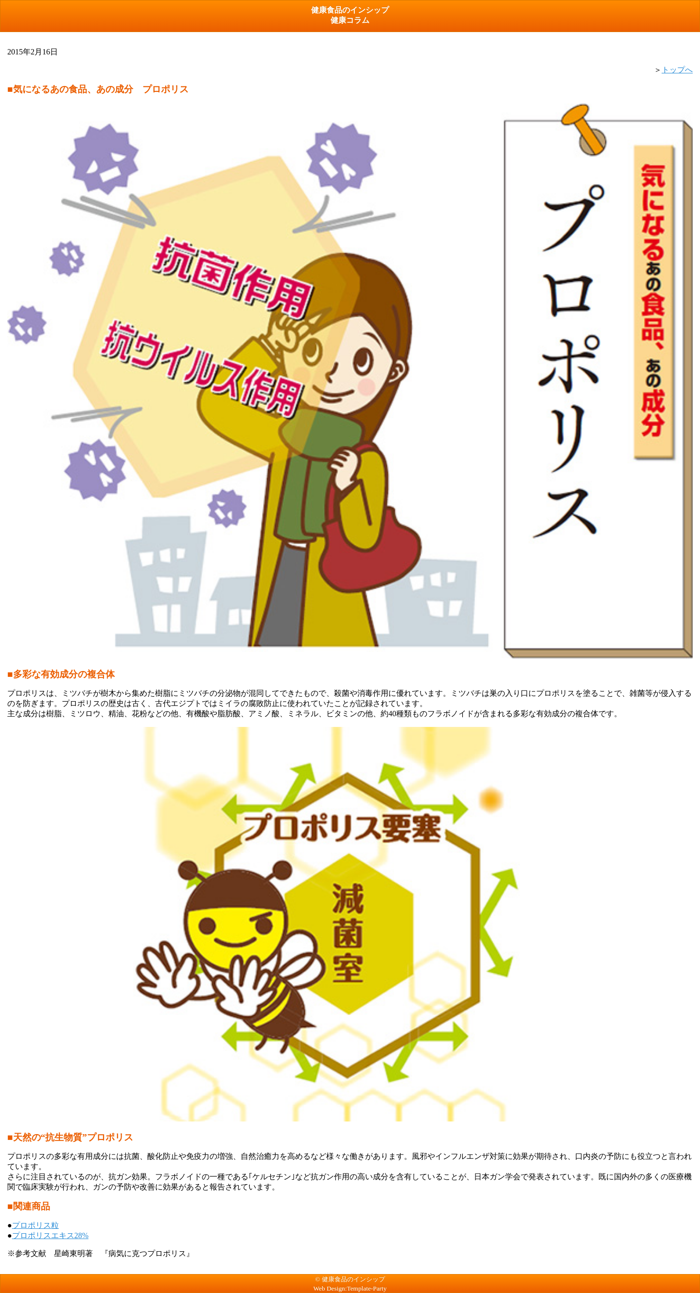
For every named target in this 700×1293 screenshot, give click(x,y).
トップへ (677, 70)
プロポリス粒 (35, 1225)
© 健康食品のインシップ (350, 1279)
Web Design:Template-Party (350, 1288)
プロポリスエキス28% (50, 1235)
